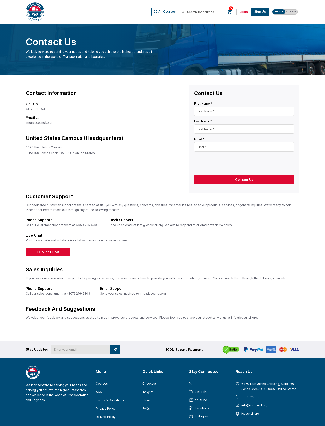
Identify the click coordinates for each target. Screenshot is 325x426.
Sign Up (260, 11)
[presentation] (225, 163)
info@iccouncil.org (39, 123)
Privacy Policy (105, 408)
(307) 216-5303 (37, 109)
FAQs (146, 408)
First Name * (203, 103)
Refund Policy (105, 417)
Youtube (201, 400)
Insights (148, 392)
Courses (102, 384)
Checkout (149, 384)
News (146, 400)
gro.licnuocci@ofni (254, 405)
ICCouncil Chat (47, 252)
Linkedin (201, 391)
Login (244, 12)
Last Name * (203, 121)
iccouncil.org (250, 413)
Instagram (202, 416)
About (100, 392)
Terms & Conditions (110, 400)
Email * (199, 139)
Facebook (202, 408)
